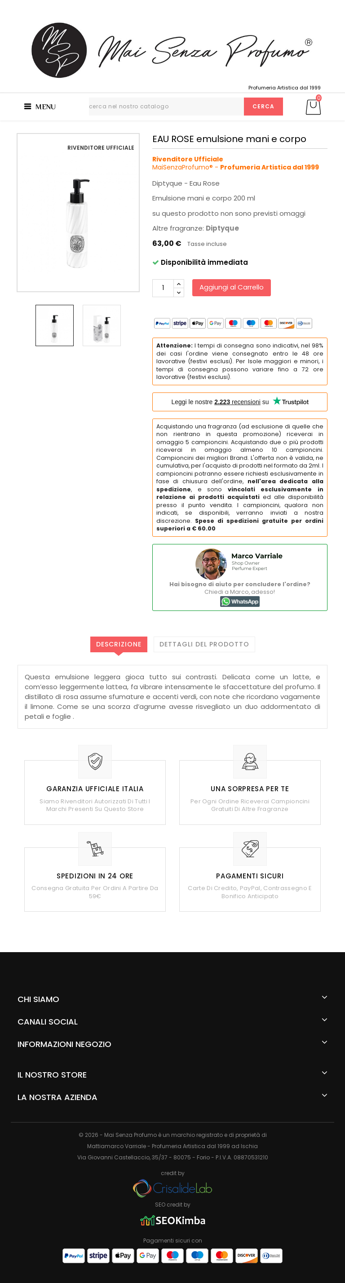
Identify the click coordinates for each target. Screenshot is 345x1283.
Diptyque (222, 228)
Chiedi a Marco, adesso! (239, 592)
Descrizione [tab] (119, 644)
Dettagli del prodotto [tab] (204, 644)
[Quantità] (163, 288)
